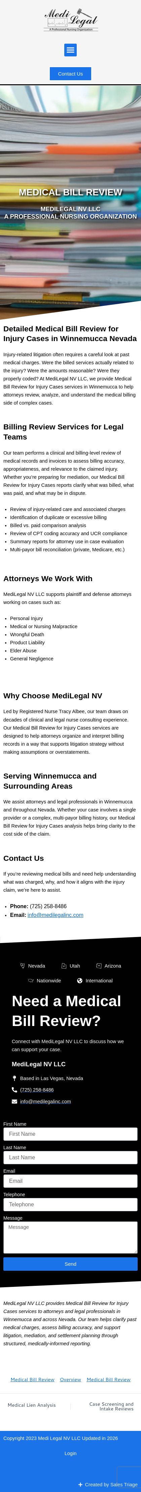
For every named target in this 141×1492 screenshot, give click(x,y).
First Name (14, 1124)
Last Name (14, 1147)
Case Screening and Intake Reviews (111, 1406)
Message (13, 1218)
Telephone (14, 1194)
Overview (70, 1379)
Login (71, 1453)
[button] (70, 50)
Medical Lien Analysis (31, 1405)
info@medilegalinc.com (55, 915)
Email (9, 1171)
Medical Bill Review (32, 1379)
